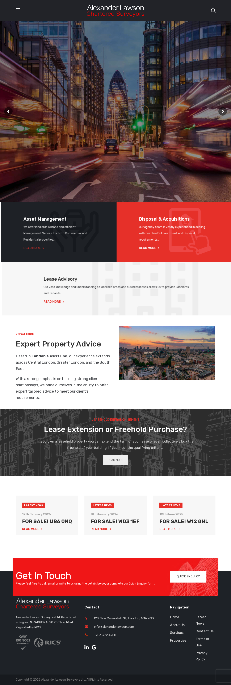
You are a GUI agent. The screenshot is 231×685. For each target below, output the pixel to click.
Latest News (33, 528)
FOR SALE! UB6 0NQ (47, 545)
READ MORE (115, 460)
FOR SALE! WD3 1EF (115, 545)
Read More (27, 248)
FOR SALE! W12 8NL (183, 545)
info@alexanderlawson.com (114, 627)
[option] (47, 509)
